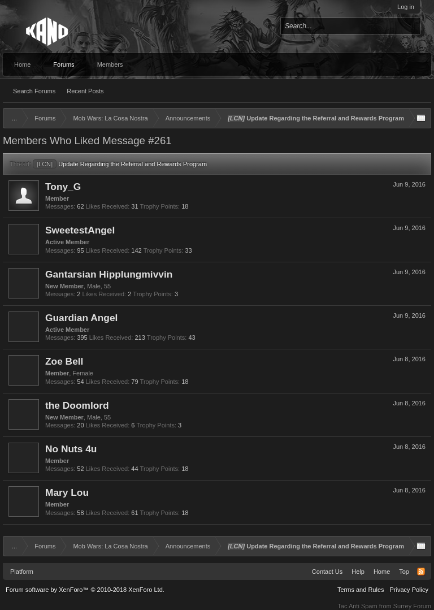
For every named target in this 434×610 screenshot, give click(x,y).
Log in (405, 6)
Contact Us (327, 571)
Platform (21, 571)
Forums (63, 64)
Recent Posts (85, 91)
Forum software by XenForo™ (85, 589)
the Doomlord (77, 405)
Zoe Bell (64, 361)
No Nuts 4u (71, 449)
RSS (421, 571)
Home (22, 64)
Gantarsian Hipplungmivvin (108, 274)
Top (404, 571)
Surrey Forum (412, 606)
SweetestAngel (80, 230)
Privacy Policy (409, 589)
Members (110, 64)
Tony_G (63, 186)
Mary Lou (67, 492)
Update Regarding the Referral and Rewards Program (120, 164)
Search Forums (34, 91)
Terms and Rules (360, 589)
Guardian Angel (81, 317)
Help (357, 571)
